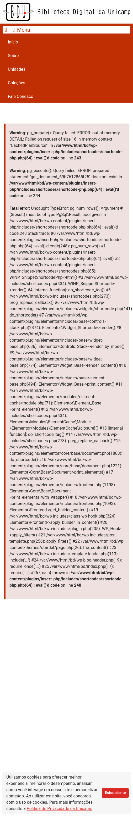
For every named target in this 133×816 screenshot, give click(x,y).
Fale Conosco (20, 96)
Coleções (16, 82)
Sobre (13, 55)
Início (13, 42)
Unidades (16, 69)
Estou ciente (115, 793)
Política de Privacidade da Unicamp (60, 808)
